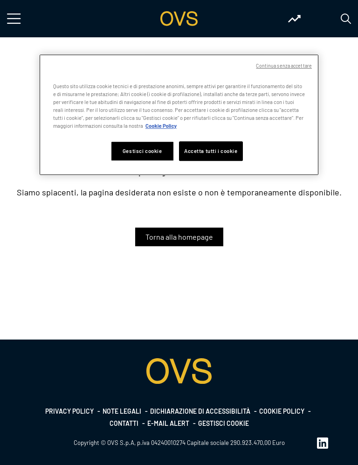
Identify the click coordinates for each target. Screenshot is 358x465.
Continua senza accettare (284, 65)
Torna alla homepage (179, 236)
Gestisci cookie (223, 423)
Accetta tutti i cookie (211, 151)
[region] (179, 114)
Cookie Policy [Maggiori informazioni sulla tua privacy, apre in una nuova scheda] (161, 126)
